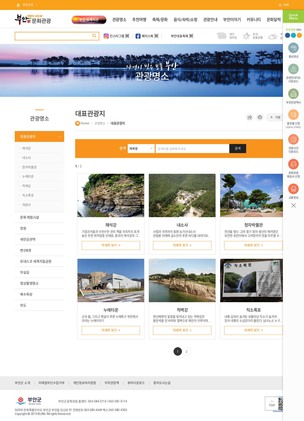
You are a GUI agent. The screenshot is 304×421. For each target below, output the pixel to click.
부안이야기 (232, 20)
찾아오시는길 (162, 383)
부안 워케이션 (89, 20)
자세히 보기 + (111, 245)
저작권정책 (111, 383)
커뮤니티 (254, 20)
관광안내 (210, 20)
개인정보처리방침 (84, 383)
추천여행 (139, 20)
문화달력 (274, 20)
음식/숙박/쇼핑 (185, 20)
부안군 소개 (22, 383)
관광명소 (119, 20)
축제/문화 (160, 20)
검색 (122, 148)
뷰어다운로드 (136, 383)
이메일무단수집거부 (51, 383)
